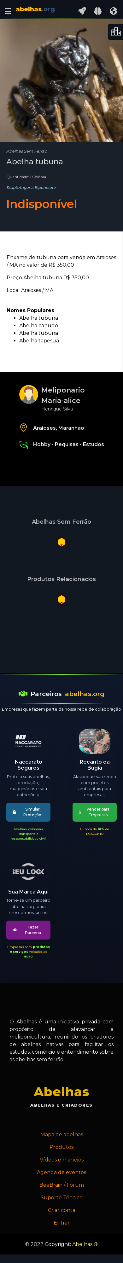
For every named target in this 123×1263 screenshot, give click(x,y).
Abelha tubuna (38, 318)
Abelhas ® (85, 1244)
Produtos (61, 1147)
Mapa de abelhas (61, 1135)
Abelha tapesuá (39, 341)
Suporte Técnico (62, 1198)
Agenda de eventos (61, 1172)
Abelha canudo (38, 326)
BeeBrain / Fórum (61, 1185)
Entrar (62, 1223)
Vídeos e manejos (62, 1160)
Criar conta (61, 1210)
